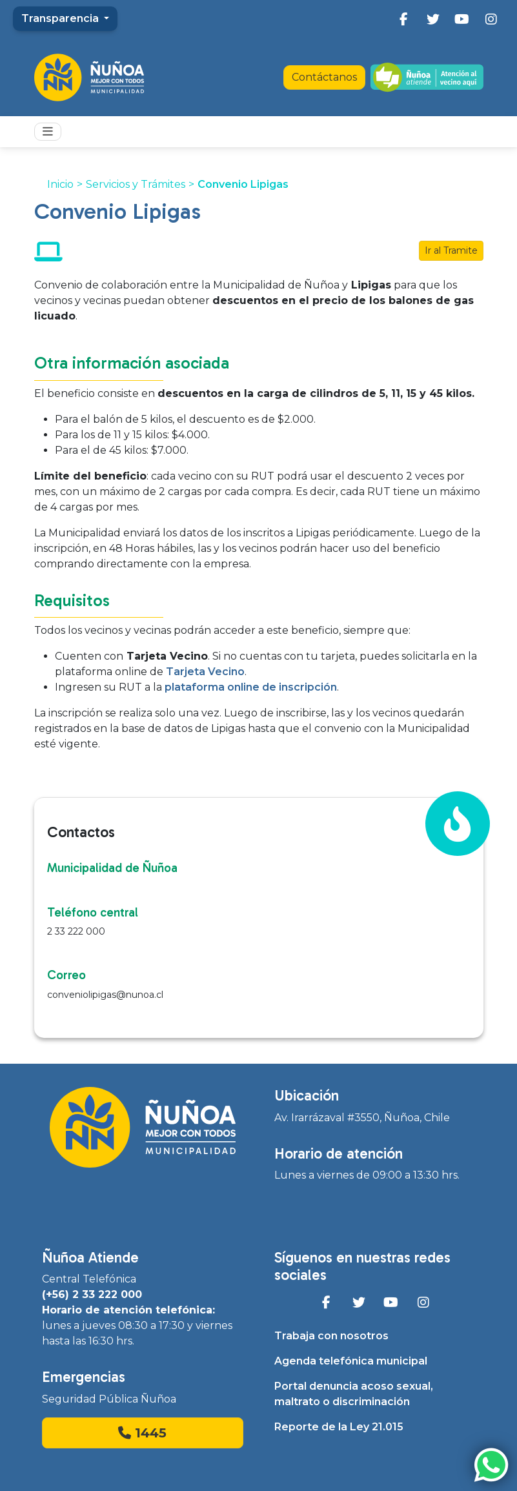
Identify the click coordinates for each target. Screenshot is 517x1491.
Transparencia (61, 18)
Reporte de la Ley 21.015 (338, 1427)
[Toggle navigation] (47, 132)
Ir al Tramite (451, 250)
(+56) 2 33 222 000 (92, 1294)
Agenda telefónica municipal (350, 1361)
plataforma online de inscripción (251, 687)
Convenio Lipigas (243, 184)
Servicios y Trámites (135, 184)
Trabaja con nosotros (331, 1336)
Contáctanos (324, 77)
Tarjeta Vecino (204, 671)
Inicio (60, 184)
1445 (142, 1433)
